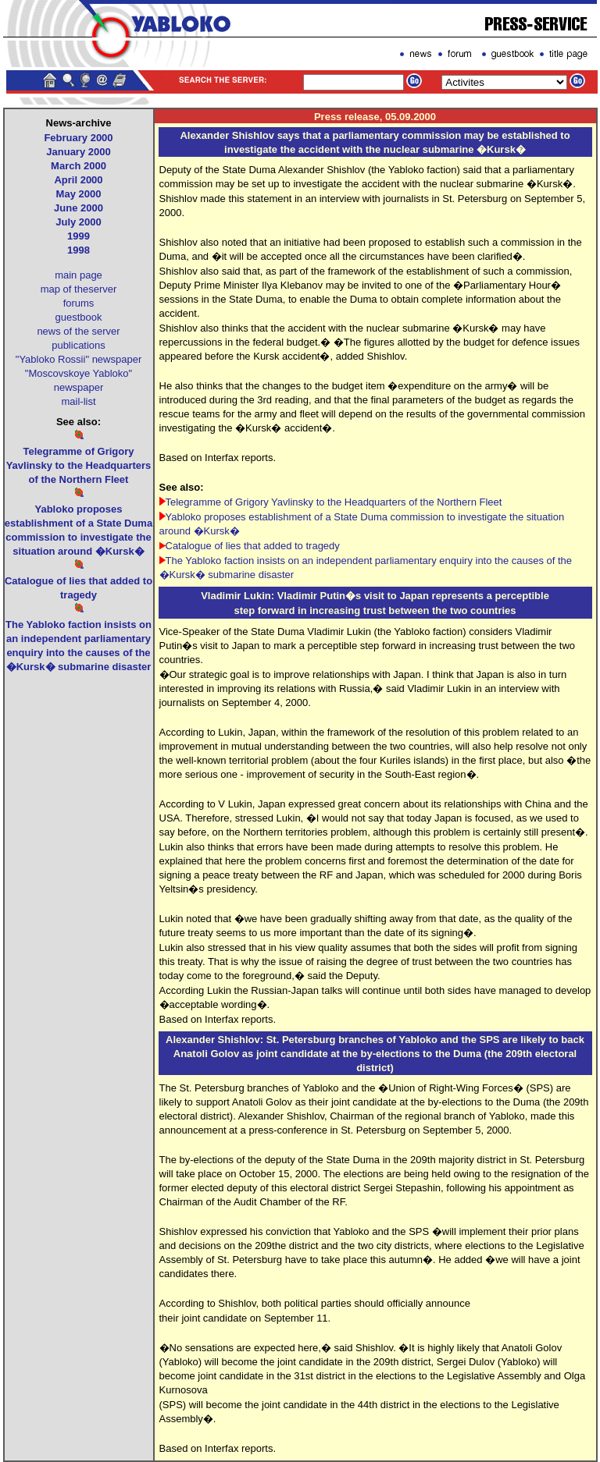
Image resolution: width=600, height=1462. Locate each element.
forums (79, 303)
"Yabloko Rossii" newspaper (78, 359)
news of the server (78, 331)
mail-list (78, 401)
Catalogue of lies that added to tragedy (253, 546)
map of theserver (79, 289)
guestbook (78, 317)
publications (78, 345)
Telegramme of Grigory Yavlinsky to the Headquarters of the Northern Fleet (334, 502)
